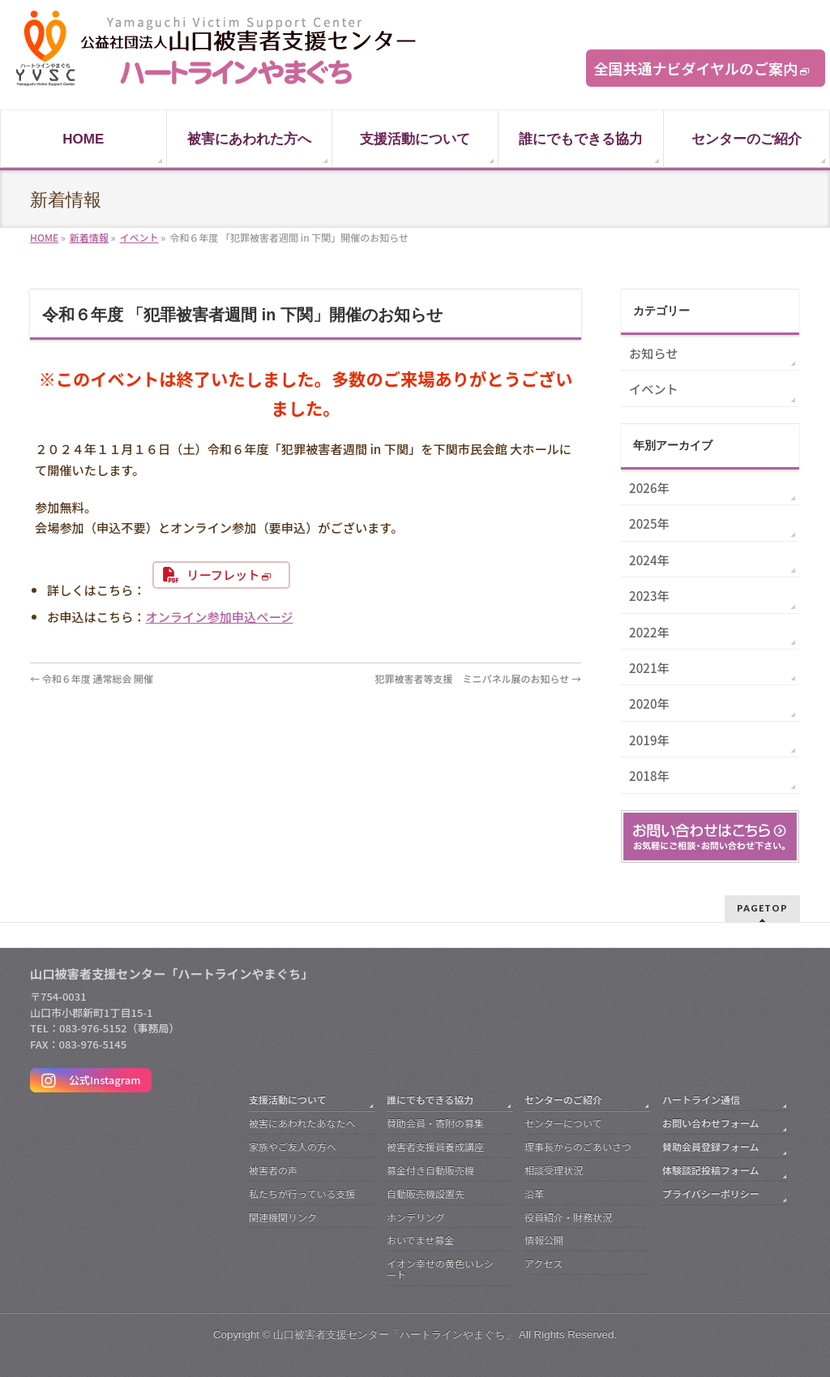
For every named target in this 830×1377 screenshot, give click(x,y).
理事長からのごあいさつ (577, 1146)
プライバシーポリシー (710, 1193)
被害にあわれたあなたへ (302, 1123)
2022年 (649, 632)
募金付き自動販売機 (430, 1170)
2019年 (649, 740)
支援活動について (288, 1099)
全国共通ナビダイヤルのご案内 (696, 68)
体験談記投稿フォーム (710, 1170)
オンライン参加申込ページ (219, 616)
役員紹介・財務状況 (568, 1217)
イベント (653, 388)
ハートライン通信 (701, 1099)
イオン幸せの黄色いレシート (440, 1268)
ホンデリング (416, 1217)
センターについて (563, 1123)
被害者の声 (273, 1170)
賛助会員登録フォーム (710, 1146)
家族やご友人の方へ (292, 1146)
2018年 (649, 775)
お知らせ (653, 353)
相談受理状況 (553, 1170)
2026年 (649, 487)
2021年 (649, 667)
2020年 (649, 703)
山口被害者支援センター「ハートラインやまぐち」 (394, 1334)
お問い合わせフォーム (710, 1123)
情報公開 (543, 1239)
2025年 (649, 523)
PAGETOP (762, 908)
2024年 (649, 559)
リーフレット (222, 574)
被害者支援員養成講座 (435, 1146)
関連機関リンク (283, 1217)
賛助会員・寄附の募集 (435, 1123)
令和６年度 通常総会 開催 (91, 678)
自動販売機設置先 (425, 1193)
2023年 (649, 595)
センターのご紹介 (563, 1099)
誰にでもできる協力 (430, 1099)
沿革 (534, 1193)
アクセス (543, 1263)
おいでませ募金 (420, 1239)
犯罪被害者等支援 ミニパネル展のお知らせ (478, 678)
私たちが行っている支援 (302, 1193)
